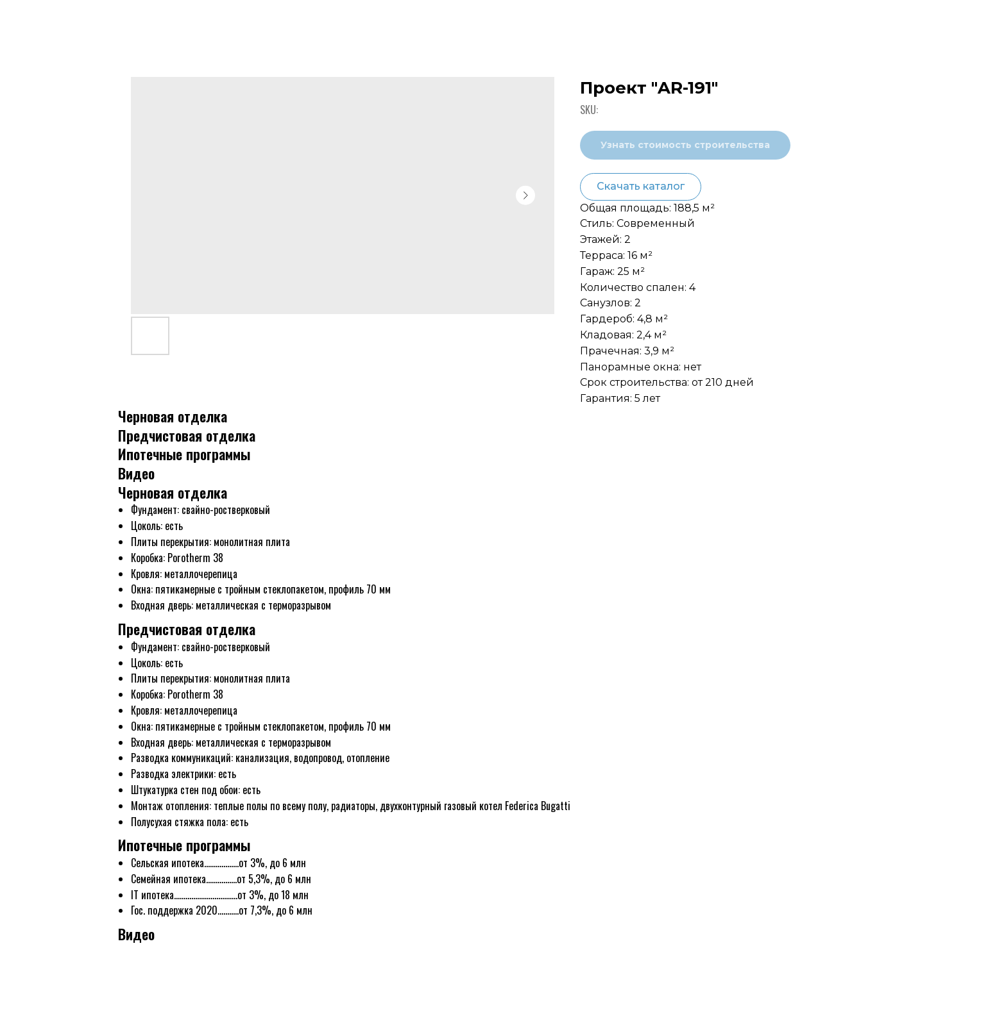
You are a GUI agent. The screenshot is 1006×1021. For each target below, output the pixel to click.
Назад (38, 20)
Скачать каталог (641, 186)
